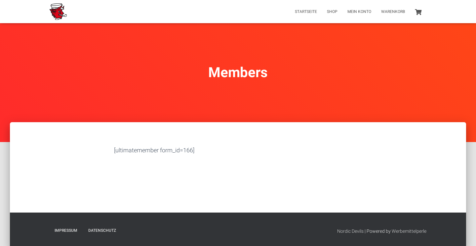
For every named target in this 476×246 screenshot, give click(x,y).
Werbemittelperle (409, 231)
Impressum (66, 230)
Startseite (306, 11)
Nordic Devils (350, 231)
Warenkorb (393, 11)
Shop (332, 11)
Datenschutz (102, 230)
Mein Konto (359, 11)
